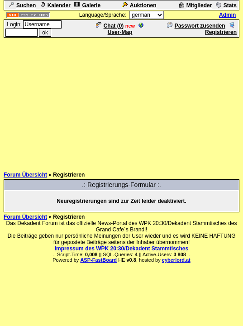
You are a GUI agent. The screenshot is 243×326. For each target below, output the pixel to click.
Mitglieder (195, 5)
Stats (226, 5)
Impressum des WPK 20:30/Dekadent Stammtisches (121, 248)
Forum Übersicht (25, 175)
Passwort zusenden (196, 26)
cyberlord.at (176, 260)
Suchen (22, 5)
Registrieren (221, 29)
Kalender (55, 5)
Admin (227, 15)
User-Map (126, 29)
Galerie (87, 5)
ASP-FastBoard (98, 260)
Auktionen (139, 5)
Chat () (110, 26)
